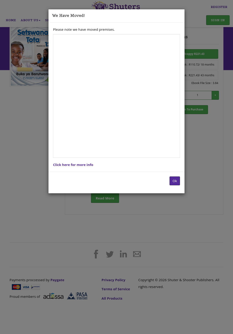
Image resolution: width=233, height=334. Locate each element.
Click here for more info (73, 164)
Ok (174, 180)
